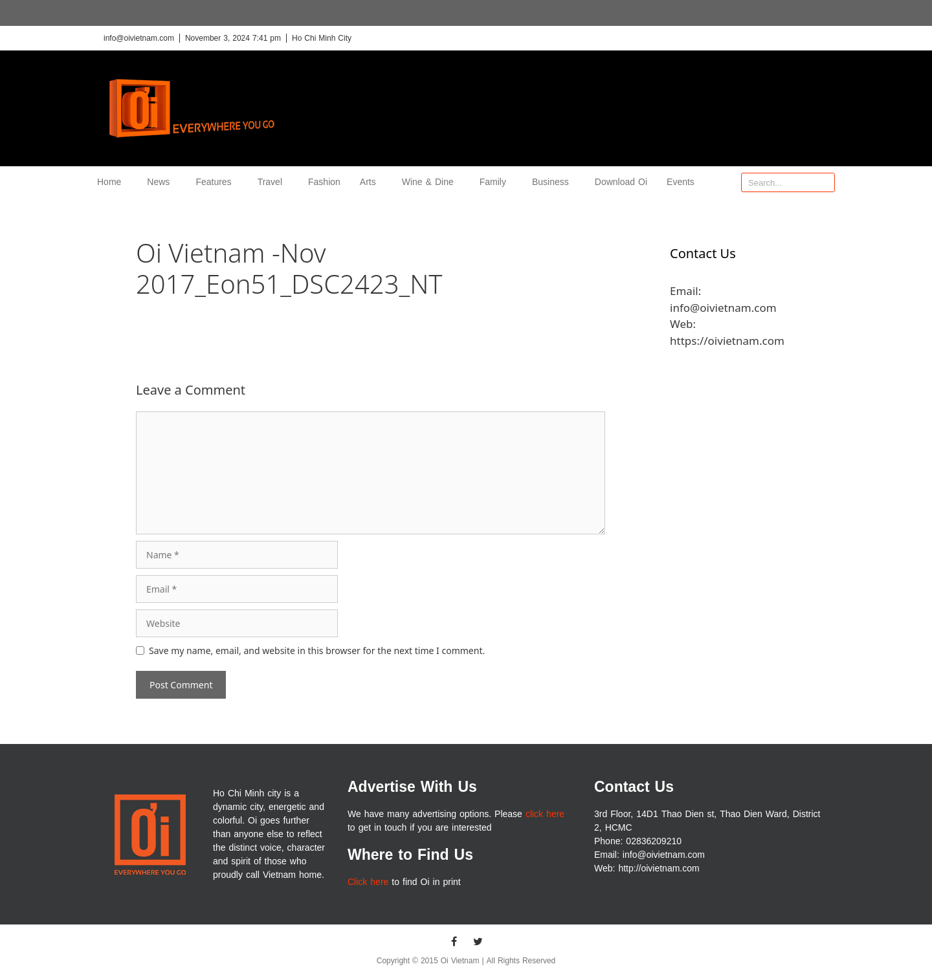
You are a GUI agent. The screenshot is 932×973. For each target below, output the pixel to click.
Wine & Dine (431, 182)
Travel (273, 182)
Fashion (324, 182)
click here (545, 814)
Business (553, 182)
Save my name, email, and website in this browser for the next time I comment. (317, 650)
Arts (371, 182)
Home (112, 182)
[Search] (824, 182)
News (161, 182)
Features (216, 182)
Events (680, 182)
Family (496, 182)
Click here (368, 882)
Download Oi (621, 182)
